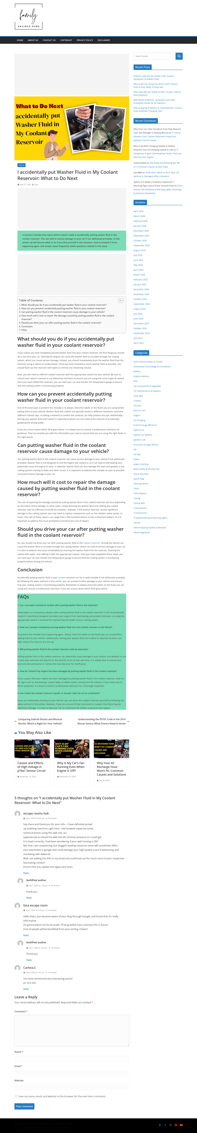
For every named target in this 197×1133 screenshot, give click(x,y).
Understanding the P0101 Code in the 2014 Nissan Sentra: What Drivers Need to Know (103, 721)
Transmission (140, 508)
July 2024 (138, 313)
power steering (141, 464)
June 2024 (138, 318)
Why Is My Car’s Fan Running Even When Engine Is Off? (70, 767)
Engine (137, 415)
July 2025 (138, 255)
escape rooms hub (36, 813)
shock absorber (141, 473)
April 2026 (139, 211)
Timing (137, 498)
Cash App (138, 395)
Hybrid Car (139, 430)
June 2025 (138, 260)
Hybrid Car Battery (143, 434)
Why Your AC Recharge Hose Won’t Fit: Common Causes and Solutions (111, 768)
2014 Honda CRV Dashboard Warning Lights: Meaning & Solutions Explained (158, 189)
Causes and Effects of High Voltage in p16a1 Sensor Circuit (31, 767)
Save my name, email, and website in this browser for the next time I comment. (62, 1096)
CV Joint (137, 405)
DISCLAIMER (104, 40)
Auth (36, 184)
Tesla (136, 488)
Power (137, 459)
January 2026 (140, 225)
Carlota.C (29, 968)
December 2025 (141, 230)
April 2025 (139, 269)
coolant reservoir (91, 543)
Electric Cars (140, 410)
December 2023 (141, 323)
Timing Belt (139, 503)
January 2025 (140, 284)
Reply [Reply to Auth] (29, 897)
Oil (135, 449)
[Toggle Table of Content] (119, 300)
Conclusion (27, 326)
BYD (136, 381)
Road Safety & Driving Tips (147, 469)
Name (18, 1051)
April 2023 (139, 343)
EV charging (139, 420)
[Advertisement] (71, 74)
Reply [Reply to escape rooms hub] (26, 873)
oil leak (137, 454)
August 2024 (140, 308)
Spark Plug (139, 478)
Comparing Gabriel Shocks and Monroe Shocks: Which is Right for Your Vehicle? (38, 721)
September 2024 (142, 304)
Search (179, 56)
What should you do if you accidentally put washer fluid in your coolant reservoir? (64, 304)
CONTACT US (49, 40)
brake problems (141, 376)
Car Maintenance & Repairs (147, 390)
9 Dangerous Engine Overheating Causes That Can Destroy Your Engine (158, 153)
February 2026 (141, 221)
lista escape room (35, 905)
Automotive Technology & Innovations (152, 366)
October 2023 (140, 328)
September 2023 (142, 333)
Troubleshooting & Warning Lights (150, 517)
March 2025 (139, 274)
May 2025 (138, 265)
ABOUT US (33, 40)
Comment (20, 1011)
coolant (61, 577)
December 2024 (141, 289)
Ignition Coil (139, 439)
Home (20, 40)
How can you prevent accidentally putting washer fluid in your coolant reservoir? (63, 308)
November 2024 (141, 294)
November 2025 (141, 235)
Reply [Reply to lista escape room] (26, 935)
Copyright (66, 40)
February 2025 (141, 279)
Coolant (137, 400)
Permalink (51, 818)
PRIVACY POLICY (85, 40)
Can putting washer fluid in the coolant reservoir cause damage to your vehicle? (63, 311)
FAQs (24, 329)
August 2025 (140, 250)
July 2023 (138, 338)
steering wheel (141, 483)
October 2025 (140, 240)
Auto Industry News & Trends (148, 361)
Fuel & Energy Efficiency (145, 425)
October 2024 (140, 299)
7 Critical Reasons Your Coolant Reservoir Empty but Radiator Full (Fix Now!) (157, 136)
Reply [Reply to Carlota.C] (26, 988)
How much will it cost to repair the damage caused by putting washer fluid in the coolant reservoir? (67, 317)
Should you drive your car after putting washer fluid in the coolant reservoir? (61, 322)
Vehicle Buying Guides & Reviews (150, 527)
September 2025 (142, 245)
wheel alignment (142, 532)
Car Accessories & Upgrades (147, 386)
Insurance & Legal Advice (146, 444)
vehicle (21, 165)
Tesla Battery (140, 493)
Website (18, 1080)
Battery (137, 371)
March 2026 (139, 216)
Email (18, 1066)
